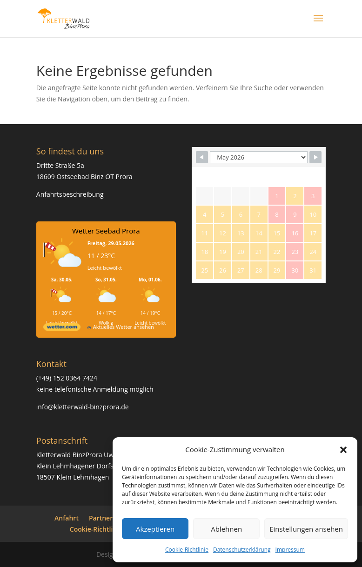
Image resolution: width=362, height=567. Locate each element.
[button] (343, 449)
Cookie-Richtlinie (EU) (103, 529)
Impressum (290, 550)
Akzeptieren (155, 529)
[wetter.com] (61, 328)
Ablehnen (226, 529)
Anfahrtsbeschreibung (70, 194)
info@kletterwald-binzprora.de (82, 406)
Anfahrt (66, 518)
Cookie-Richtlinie (186, 550)
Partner (101, 518)
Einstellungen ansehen (306, 529)
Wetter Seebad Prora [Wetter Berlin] (106, 230)
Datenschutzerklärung (242, 550)
